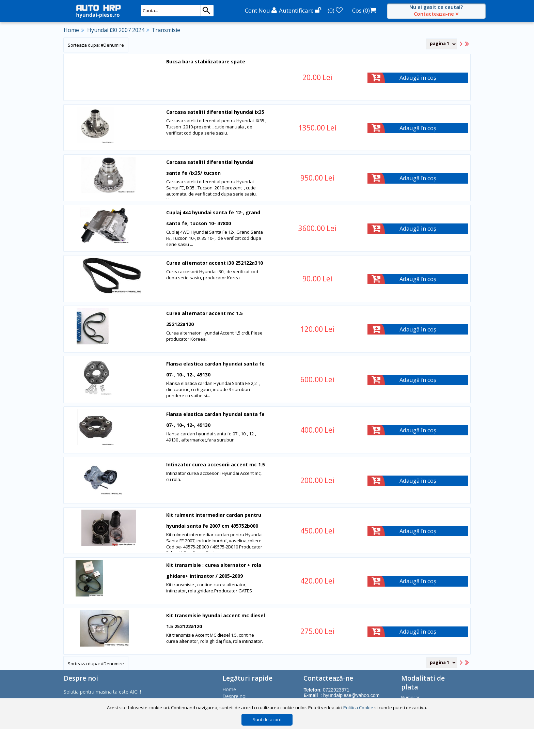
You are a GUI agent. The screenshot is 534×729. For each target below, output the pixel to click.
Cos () (364, 10)
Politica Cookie (358, 707)
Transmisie (166, 30)
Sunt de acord (267, 719)
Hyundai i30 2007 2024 (115, 30)
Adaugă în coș (418, 77)
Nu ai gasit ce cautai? (436, 10)
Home (71, 30)
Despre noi (234, 695)
